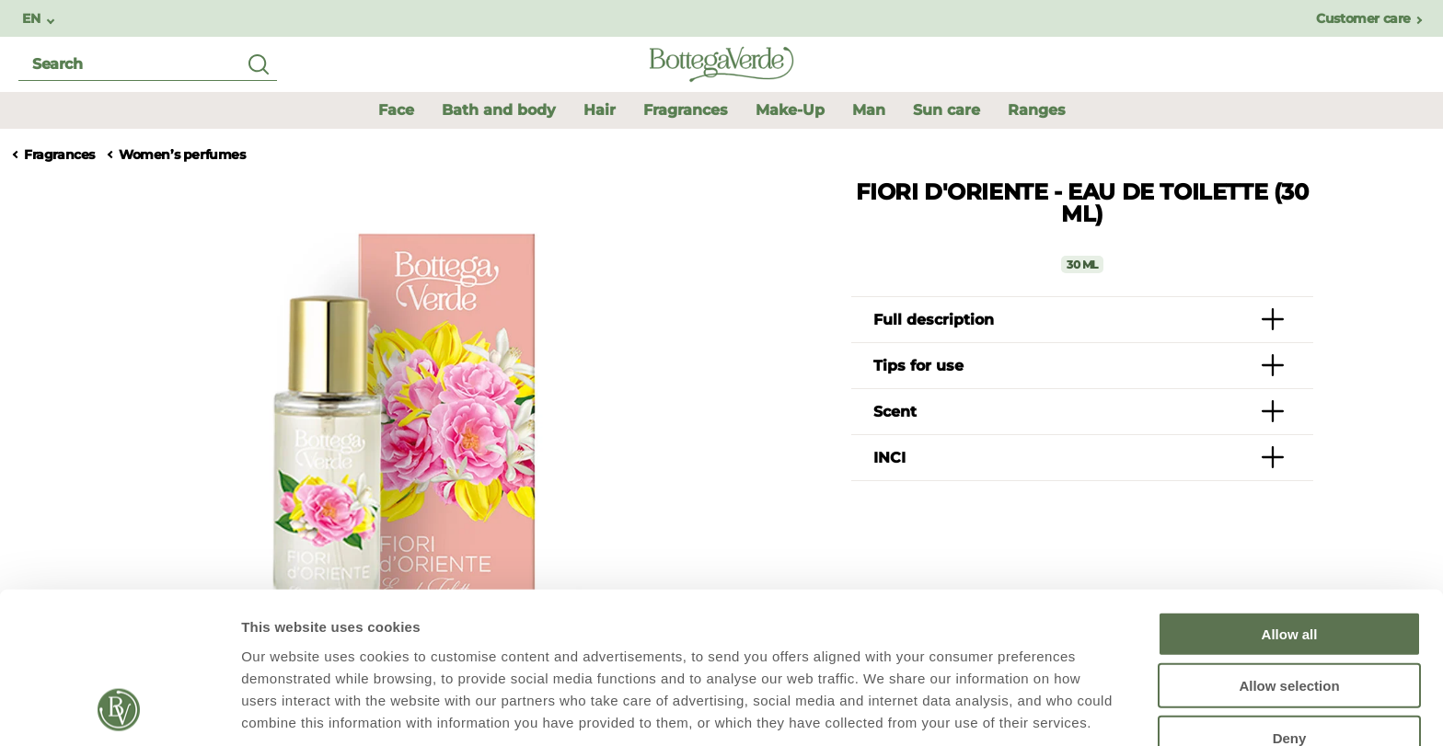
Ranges (1037, 110)
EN (32, 19)
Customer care (1363, 19)
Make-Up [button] (790, 110)
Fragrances (59, 155)
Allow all (1290, 495)
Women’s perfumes (182, 155)
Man (868, 110)
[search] (147, 65)
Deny (1290, 599)
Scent (895, 411)
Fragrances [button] (685, 110)
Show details (966, 709)
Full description (933, 319)
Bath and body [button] (499, 110)
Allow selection (1289, 548)
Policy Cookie (315, 650)
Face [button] (396, 110)
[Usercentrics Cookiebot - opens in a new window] (119, 710)
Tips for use (918, 365)
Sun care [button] (946, 110)
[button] (868, 110)
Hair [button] (599, 110)
